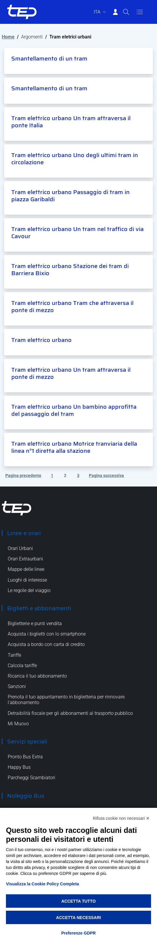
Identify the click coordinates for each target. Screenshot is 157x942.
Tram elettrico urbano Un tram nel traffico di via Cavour (77, 232)
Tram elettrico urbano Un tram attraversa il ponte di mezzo (71, 373)
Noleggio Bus (25, 795)
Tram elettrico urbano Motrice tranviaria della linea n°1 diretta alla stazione (74, 447)
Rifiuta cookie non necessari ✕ (121, 818)
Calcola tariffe (22, 665)
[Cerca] (126, 12)
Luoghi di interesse (27, 580)
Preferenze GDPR (78, 933)
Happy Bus (19, 767)
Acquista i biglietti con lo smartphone (47, 634)
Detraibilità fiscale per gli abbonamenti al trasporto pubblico (70, 713)
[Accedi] (115, 12)
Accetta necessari (78, 917)
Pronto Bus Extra (25, 757)
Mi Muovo (18, 723)
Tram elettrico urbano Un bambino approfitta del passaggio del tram (73, 410)
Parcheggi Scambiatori (31, 777)
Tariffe (14, 655)
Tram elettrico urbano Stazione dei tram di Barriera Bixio (70, 269)
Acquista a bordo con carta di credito (46, 644)
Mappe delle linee (26, 569)
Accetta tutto (78, 901)
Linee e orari (24, 533)
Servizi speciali (27, 741)
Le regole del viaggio (29, 590)
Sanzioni (17, 686)
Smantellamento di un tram (49, 58)
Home (8, 37)
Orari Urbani (20, 548)
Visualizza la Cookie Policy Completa (42, 883)
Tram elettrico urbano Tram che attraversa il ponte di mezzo (72, 306)
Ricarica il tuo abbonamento (37, 676)
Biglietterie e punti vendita (35, 623)
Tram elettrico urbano (41, 340)
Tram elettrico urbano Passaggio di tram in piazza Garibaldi (70, 195)
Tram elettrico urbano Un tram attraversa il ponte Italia (71, 121)
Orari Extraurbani (25, 559)
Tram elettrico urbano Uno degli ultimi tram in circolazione (74, 158)
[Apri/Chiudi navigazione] (139, 12)
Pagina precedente (23, 475)
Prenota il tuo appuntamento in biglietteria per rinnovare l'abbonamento (66, 699)
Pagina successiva (106, 475)
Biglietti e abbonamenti (39, 608)
